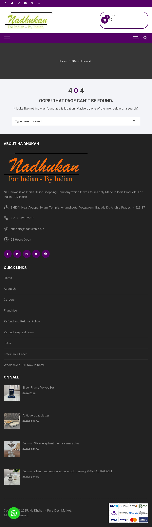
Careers (9, 299)
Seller (7, 343)
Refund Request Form (19, 332)
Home (8, 278)
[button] (14, 513)
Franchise (10, 310)
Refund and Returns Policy (22, 321)
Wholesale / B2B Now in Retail (24, 365)
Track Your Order (15, 354)
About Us (10, 289)
